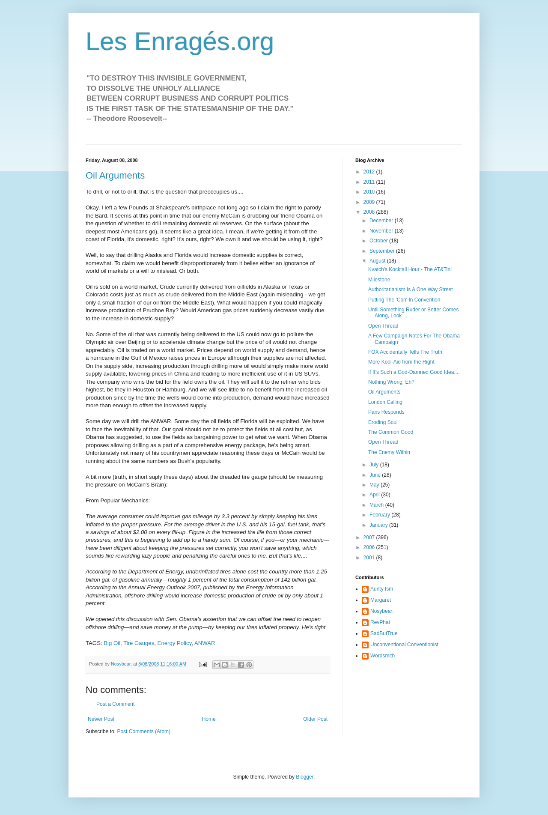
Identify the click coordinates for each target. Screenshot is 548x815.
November (382, 231)
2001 (369, 558)
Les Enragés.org (180, 41)
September (382, 251)
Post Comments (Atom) (143, 731)
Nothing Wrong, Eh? (391, 382)
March (377, 505)
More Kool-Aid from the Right (401, 362)
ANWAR (204, 643)
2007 (369, 537)
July (374, 465)
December (382, 221)
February (380, 515)
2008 (369, 212)
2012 (369, 172)
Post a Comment (115, 704)
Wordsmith (382, 656)
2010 (369, 192)
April (375, 495)
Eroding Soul (383, 422)
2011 (369, 182)
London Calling (385, 402)
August (378, 261)
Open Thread (383, 326)
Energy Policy (175, 643)
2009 (369, 202)
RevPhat (380, 622)
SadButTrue (384, 633)
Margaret (380, 600)
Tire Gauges (138, 643)
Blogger (304, 777)
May (375, 485)
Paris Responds (386, 412)
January (379, 525)
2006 (369, 547)
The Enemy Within (389, 452)
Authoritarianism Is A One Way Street (410, 290)
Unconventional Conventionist (404, 645)
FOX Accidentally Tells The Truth (405, 352)
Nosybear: (382, 611)
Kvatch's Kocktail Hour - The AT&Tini (410, 269)
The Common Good (390, 432)
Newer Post (101, 719)
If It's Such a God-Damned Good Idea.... (414, 372)
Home (209, 719)
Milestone (379, 280)
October (379, 241)
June (375, 475)
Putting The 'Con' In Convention (404, 300)
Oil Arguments (115, 175)
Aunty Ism (381, 589)
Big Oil (112, 643)
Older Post (315, 719)
